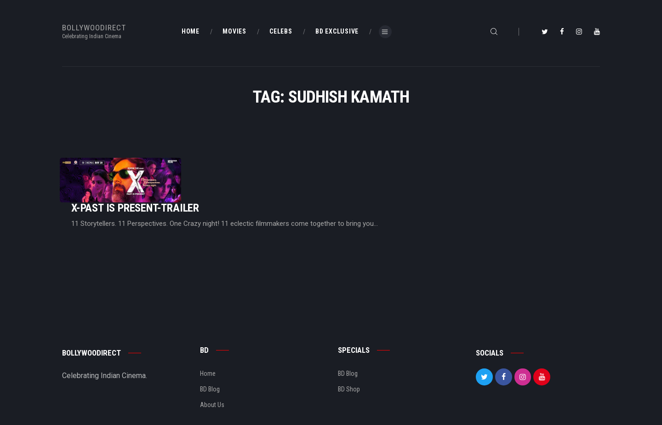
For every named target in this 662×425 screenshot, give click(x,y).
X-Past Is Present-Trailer (250, 172)
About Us (212, 376)
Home (208, 345)
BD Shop (349, 360)
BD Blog (210, 360)
